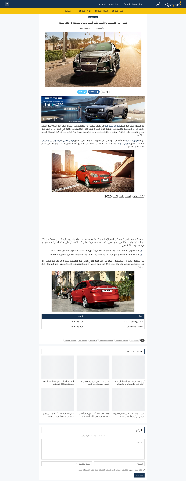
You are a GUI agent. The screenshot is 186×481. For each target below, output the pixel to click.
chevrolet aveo (134, 340)
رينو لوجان (46, 140)
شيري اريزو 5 (123, 143)
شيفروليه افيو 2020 (70, 340)
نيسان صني (68, 140)
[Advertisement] (93, 218)
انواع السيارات (85, 11)
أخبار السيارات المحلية (133, 4)
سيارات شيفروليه (112, 126)
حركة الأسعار (93, 340)
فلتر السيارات (117, 11)
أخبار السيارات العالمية (108, 4)
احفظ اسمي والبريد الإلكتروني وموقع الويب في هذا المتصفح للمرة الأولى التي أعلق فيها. (110, 469)
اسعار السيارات (101, 11)
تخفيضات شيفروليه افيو (106, 340)
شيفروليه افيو (132, 140)
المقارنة (68, 11)
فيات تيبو (57, 140)
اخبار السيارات (93, 17)
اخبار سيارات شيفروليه (122, 340)
